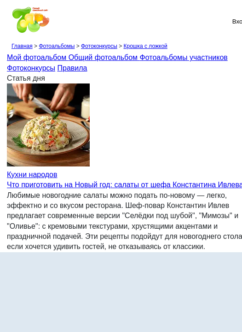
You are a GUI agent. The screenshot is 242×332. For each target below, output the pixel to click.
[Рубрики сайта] (9, 21)
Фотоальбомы (57, 46)
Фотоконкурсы (99, 46)
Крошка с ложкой (145, 46)
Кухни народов (32, 174)
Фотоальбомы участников (184, 57)
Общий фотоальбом (104, 57)
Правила (72, 68)
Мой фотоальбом (38, 57)
